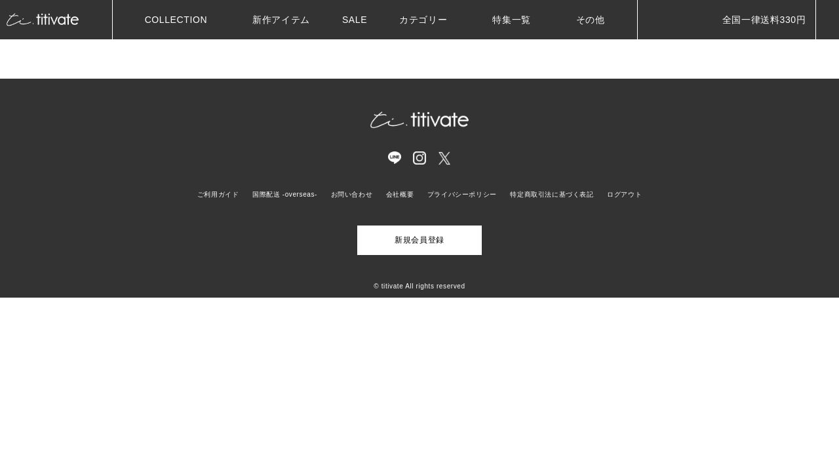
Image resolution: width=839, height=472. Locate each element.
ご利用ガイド (218, 194)
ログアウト (624, 194)
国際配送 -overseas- (284, 194)
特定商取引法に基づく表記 (551, 194)
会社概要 (400, 194)
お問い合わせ (352, 194)
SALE (354, 19)
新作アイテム (281, 19)
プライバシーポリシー (462, 194)
